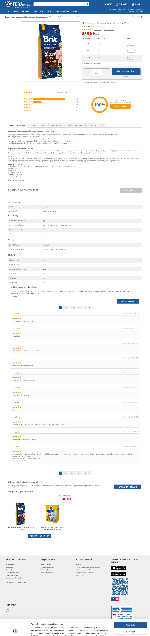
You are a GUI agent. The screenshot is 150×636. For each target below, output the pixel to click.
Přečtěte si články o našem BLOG (16, 582)
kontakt (108, 4)
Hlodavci (25, 11)
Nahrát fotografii (127, 487)
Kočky (15, 11)
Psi (8, 11)
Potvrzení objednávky (47, 567)
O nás (7, 609)
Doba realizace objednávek (14, 570)
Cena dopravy (10, 567)
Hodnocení (56, 125)
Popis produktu (17, 125)
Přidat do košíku (126, 71)
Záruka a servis (80, 575)
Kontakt (8, 612)
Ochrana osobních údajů (13, 578)
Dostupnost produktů (12, 572)
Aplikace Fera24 (10, 564)
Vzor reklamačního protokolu (85, 572)
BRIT (89, 27)
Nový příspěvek (131, 190)
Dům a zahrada (62, 11)
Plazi (35, 11)
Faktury (78, 564)
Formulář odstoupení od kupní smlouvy (88, 567)
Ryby (50, 11)
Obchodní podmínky (12, 575)
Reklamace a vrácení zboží (84, 570)
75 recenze (97, 30)
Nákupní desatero (46, 564)
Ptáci (42, 11)
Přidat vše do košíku (40, 536)
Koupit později (126, 77)
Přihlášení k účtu (46, 570)
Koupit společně (95, 125)
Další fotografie (75, 125)
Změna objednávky (47, 572)
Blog (75, 11)
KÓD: (94, 27)
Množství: (96, 73)
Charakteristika (38, 125)
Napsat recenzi (109, 30)
